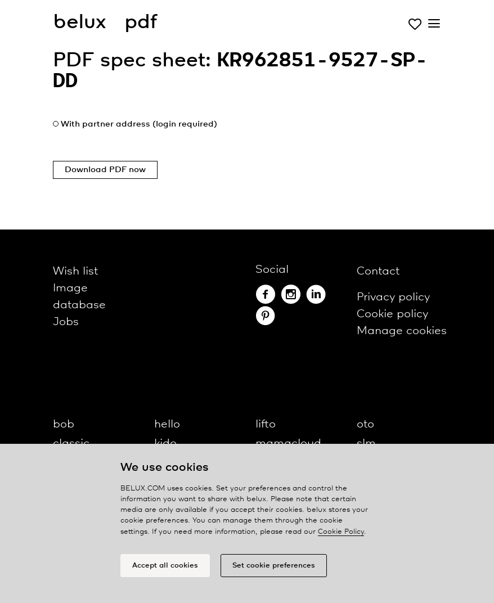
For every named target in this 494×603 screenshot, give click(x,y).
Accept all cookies (165, 565)
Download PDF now (105, 170)
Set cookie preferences (273, 565)
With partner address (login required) (139, 124)
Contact (378, 271)
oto (365, 424)
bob (63, 424)
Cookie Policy (341, 532)
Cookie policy (392, 314)
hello (167, 424)
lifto (265, 424)
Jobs (66, 322)
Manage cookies (402, 331)
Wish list (75, 271)
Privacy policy (393, 297)
